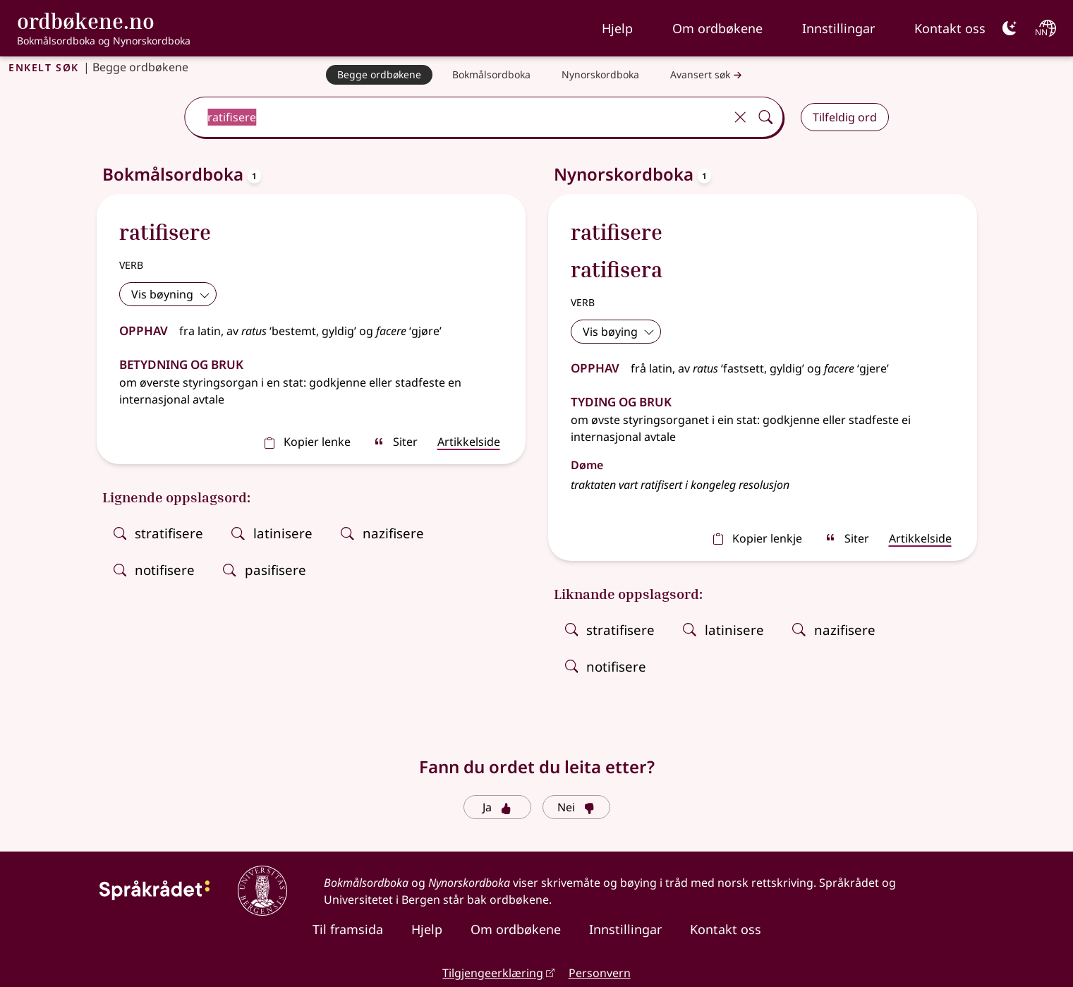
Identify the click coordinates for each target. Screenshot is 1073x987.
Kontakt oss (950, 28)
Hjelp (617, 28)
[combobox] (456, 117)
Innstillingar (838, 28)
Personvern (600, 973)
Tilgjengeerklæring (492, 973)
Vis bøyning (170, 294)
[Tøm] (740, 117)
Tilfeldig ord (845, 117)
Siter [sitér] (395, 441)
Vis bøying (619, 331)
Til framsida (348, 929)
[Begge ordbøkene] (379, 75)
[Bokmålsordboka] (491, 75)
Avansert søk (707, 75)
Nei (576, 807)
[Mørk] (1009, 28)
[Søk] (766, 117)
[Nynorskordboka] (600, 75)
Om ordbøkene (717, 28)
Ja (497, 807)
